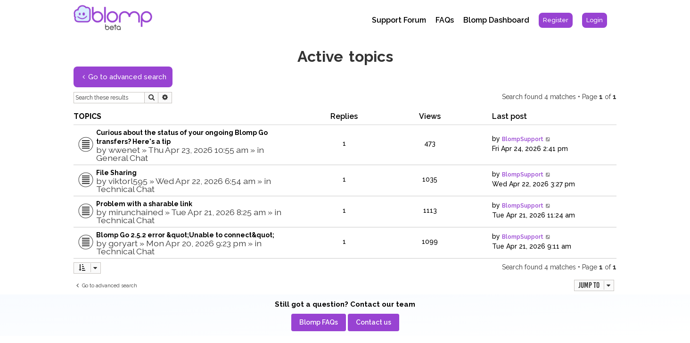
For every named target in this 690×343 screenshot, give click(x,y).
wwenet (124, 150)
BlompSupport (522, 139)
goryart (123, 243)
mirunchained (135, 212)
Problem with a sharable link (144, 204)
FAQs (444, 20)
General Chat (122, 158)
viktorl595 (128, 181)
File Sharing (116, 172)
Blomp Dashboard (496, 20)
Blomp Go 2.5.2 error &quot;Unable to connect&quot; (185, 235)
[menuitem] (556, 20)
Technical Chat (125, 189)
